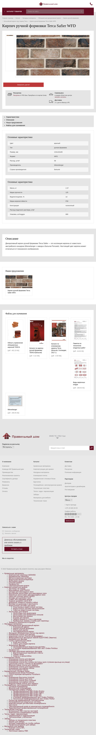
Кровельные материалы (42, 466)
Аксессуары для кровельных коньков (28, 615)
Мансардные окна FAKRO (19, 590)
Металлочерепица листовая (20, 578)
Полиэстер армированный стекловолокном (26, 700)
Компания (5, 466)
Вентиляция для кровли (23, 616)
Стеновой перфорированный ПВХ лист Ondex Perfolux (35, 648)
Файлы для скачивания (15, 125)
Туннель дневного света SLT (20, 601)
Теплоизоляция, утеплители (20, 717)
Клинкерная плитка (40, 475)
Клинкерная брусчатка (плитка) (21, 677)
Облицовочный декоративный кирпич (24, 625)
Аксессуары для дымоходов (24, 613)
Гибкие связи (18, 654)
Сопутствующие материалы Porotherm (24, 674)
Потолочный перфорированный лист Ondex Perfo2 (34, 699)
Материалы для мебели (41, 498)
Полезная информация (73, 472)
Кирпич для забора (16, 722)
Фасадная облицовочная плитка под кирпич (26, 633)
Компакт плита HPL (17, 728)
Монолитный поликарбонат (20, 688)
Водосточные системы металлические (28, 609)
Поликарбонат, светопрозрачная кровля (47, 485)
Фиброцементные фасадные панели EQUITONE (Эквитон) (32, 638)
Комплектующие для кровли (43, 469)
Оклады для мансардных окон (21, 592)
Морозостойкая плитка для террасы (23, 665)
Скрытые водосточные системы (26, 610)
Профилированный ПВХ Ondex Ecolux (28, 691)
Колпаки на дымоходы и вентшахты (23, 604)
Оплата (4, 491)
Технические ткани (40, 501)
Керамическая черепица (19, 576)
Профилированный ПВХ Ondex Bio (27, 696)
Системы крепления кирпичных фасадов (25, 651)
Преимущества (7, 472)
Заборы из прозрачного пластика (22, 720)
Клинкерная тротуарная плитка (21, 668)
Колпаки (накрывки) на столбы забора (24, 723)
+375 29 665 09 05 (71, 508)
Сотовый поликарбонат (18, 686)
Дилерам (68, 483)
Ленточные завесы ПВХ (18, 731)
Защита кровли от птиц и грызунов (27, 619)
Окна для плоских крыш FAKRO (22, 596)
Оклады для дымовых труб (20, 598)
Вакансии (5, 485)
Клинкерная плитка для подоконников (24, 667)
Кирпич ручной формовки (23, 628)
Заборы (36, 494)
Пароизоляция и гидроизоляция (22, 716)
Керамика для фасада (18, 639)
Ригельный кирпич (20, 630)
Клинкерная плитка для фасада (22, 635)
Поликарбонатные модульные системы (29, 647)
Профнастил (14, 584)
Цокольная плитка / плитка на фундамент (26, 636)
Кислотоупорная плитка (18, 670)
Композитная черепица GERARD (22, 575)
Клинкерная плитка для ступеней (22, 680)
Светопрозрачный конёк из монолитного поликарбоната (31, 706)
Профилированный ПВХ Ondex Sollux (28, 693)
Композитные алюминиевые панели (23, 712)
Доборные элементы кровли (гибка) (23, 602)
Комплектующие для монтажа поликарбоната (27, 703)
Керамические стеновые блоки (44, 479)
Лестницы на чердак (17, 589)
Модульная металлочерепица (21, 579)
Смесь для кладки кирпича (24, 644)
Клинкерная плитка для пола (20, 661)
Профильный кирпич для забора (22, 725)
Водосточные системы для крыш (22, 605)
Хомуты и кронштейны (22, 656)
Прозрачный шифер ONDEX (20, 690)
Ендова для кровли (21, 618)
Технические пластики (41, 488)
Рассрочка (16, 95)
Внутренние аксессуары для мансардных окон (28, 593)
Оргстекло (13, 705)
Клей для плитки (20, 642)
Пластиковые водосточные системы (28, 607)
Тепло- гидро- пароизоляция (43, 491)
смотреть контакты (60, 97)
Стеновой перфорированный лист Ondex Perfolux (33, 697)
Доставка (68, 466)
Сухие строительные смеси (20, 641)
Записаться (70, 521)
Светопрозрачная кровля (19, 586)
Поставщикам (70, 489)
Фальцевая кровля (16, 581)
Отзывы (5, 488)
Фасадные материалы (41, 472)
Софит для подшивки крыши (20, 599)
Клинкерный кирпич (21, 627)
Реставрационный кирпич (23, 631)
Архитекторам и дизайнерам (75, 486)
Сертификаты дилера (10, 479)
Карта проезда (70, 505)
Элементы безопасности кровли (22, 622)
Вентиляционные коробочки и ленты (28, 653)
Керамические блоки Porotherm (21, 673)
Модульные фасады (17, 645)
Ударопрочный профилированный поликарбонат (28, 708)
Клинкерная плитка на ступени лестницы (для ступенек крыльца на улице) (39, 662)
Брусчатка (37, 482)
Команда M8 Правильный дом (13, 469)
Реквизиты (6, 482)
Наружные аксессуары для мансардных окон (27, 595)
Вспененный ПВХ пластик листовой (23, 711)
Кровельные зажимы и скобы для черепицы (31, 621)
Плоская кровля (15, 583)
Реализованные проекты (11, 475)
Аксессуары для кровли (18, 612)
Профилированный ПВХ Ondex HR (27, 694)
